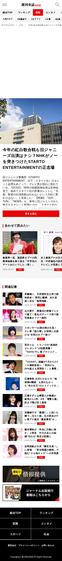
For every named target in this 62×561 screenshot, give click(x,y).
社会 (46, 534)
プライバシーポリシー (29, 545)
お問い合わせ (47, 545)
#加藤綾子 (22, 19)
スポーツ (15, 534)
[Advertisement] (31, 66)
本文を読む (31, 213)
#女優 (47, 19)
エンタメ (50, 12)
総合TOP (8, 12)
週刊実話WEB (8, 25)
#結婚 (57, 19)
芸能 (38, 12)
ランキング (24, 12)
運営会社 (12, 545)
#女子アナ (36, 19)
